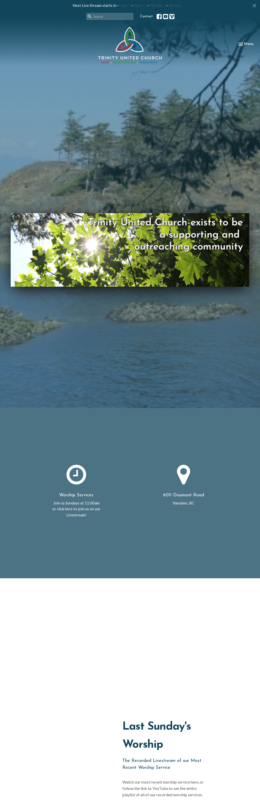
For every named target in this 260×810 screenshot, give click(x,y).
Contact (146, 16)
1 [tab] (118, 290)
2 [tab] (126, 290)
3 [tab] (133, 290)
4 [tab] (141, 290)
